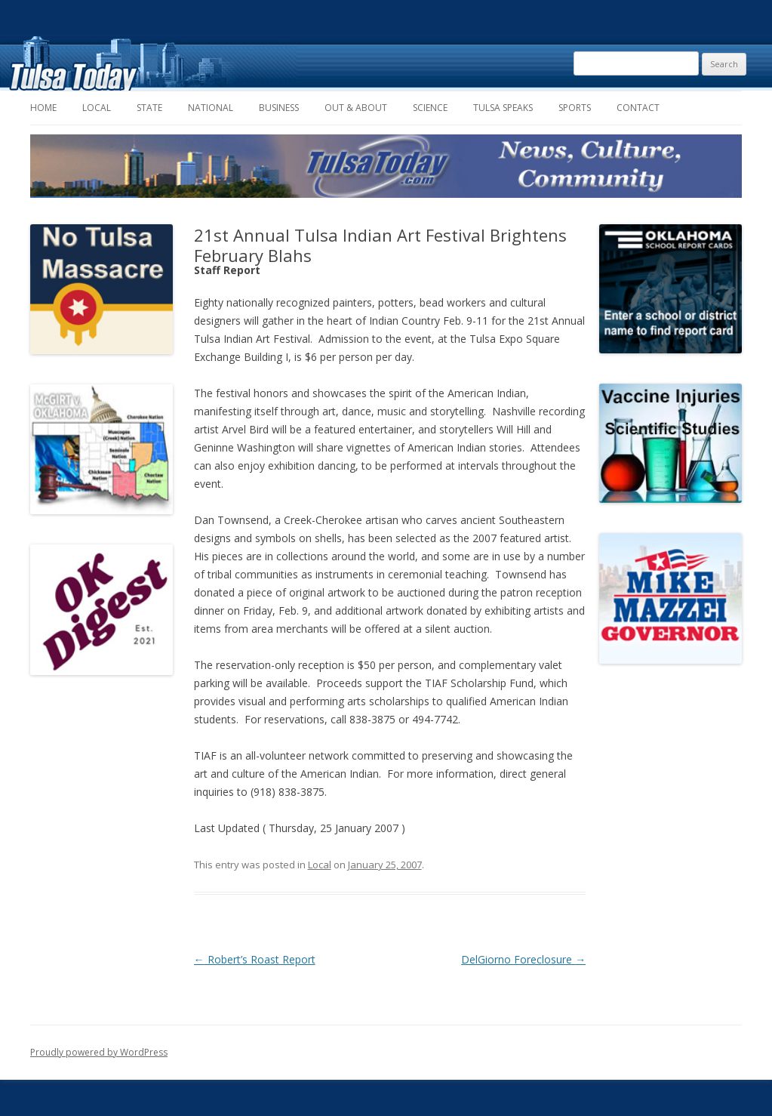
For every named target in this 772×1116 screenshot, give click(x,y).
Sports (574, 107)
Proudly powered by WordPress (99, 1052)
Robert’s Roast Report (254, 959)
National (210, 107)
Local (96, 107)
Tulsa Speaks (503, 107)
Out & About (355, 107)
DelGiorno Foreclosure (523, 959)
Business (279, 107)
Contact (638, 107)
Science (430, 107)
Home (43, 107)
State (149, 107)
